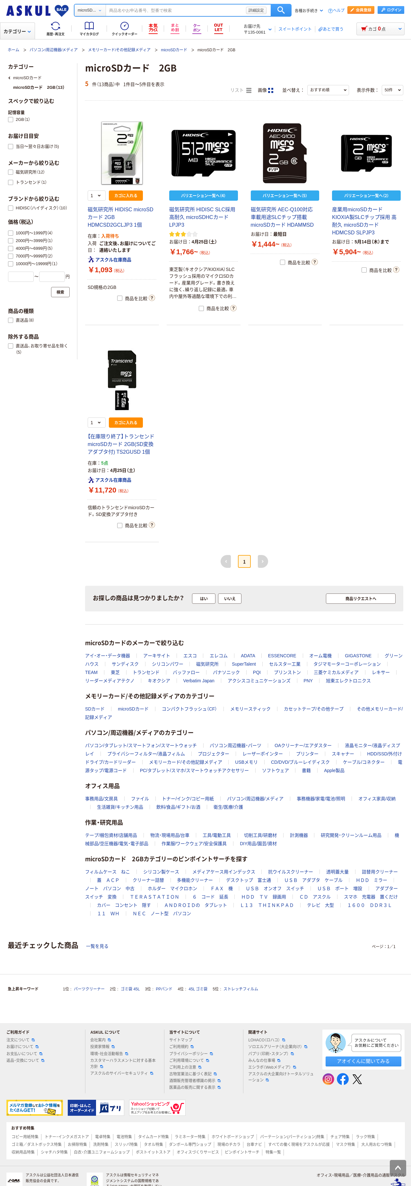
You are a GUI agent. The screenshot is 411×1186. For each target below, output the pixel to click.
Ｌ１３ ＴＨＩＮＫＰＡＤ (267, 905)
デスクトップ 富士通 (248, 880)
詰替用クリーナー (380, 871)
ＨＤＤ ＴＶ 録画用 (263, 896)
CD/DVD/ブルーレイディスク (300, 762)
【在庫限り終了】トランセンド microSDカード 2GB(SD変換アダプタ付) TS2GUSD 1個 (121, 444)
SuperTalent (244, 664)
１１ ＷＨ (108, 913)
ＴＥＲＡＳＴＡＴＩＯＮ (154, 896)
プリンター (307, 753)
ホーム (13, 50)
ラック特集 (365, 1137)
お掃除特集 (77, 1144)
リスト (240, 90)
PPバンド (164, 989)
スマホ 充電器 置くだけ (371, 896)
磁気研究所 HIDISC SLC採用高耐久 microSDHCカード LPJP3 (202, 217)
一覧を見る (97, 946)
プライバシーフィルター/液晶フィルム (146, 753)
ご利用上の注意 (185, 1067)
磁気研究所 (207, 664)
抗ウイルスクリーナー (290, 871)
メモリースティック (250, 708)
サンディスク (125, 664)
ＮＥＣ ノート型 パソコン (162, 913)
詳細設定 (256, 10)
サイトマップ (180, 1040)
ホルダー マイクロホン (172, 888)
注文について (20, 1040)
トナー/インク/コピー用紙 (188, 798)
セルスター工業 (285, 664)
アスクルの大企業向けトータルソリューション (281, 1077)
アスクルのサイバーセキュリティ (121, 1073)
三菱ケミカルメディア (336, 672)
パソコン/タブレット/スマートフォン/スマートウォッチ (141, 745)
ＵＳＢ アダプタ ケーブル (313, 880)
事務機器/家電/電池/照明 (321, 798)
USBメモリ (246, 762)
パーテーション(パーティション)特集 (292, 1137)
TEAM (91, 672)
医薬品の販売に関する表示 (195, 1087)
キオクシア (159, 680)
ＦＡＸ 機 (221, 888)
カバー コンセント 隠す (124, 905)
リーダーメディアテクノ (110, 680)
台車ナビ (254, 1144)
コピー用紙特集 (25, 1137)
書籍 (306, 770)
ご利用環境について (189, 1060)
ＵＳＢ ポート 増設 (339, 888)
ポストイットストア (153, 1152)
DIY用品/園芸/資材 (258, 843)
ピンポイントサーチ (242, 1152)
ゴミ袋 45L (130, 989)
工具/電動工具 (217, 835)
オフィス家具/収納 (377, 798)
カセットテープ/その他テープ (314, 708)
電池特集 (124, 1137)
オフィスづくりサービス (198, 1152)
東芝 (115, 672)
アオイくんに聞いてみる (363, 1061)
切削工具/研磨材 (260, 835)
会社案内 (100, 1040)
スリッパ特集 (126, 1144)
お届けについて (22, 1047)
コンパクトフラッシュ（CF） (189, 708)
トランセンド (146, 672)
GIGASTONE (358, 655)
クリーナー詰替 (148, 880)
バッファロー (186, 672)
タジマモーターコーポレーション (347, 664)
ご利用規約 (181, 1047)
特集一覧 (273, 1152)
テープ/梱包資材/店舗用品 (111, 835)
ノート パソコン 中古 (110, 888)
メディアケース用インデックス (223, 871)
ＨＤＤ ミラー (371, 880)
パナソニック (226, 672)
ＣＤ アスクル (315, 896)
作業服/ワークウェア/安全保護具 (194, 843)
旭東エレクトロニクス (348, 680)
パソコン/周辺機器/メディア (54, 50)
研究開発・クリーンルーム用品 (351, 835)
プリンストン (287, 672)
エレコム (219, 655)
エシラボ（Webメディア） (272, 1067)
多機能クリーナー (195, 880)
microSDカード (174, 50)
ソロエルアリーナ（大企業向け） (277, 1047)
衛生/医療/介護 (228, 807)
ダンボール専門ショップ (190, 1144)
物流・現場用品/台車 (170, 835)
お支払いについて (24, 1054)
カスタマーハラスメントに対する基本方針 (123, 1063)
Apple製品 (334, 770)
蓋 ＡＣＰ (108, 880)
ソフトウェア (275, 770)
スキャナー (343, 753)
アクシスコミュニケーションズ (259, 680)
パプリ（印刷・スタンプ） (271, 1054)
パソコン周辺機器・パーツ (235, 745)
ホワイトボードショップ (233, 1137)
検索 (281, 10)
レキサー (381, 672)
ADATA (248, 655)
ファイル (140, 798)
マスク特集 (345, 1144)
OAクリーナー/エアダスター (303, 745)
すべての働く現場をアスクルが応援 (299, 1144)
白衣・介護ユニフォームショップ (102, 1152)
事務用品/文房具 (101, 798)
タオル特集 (153, 1144)
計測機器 (299, 835)
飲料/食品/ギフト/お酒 (178, 807)
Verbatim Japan (198, 680)
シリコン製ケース (161, 871)
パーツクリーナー (89, 989)
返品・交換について (25, 1060)
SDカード (95, 708)
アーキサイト (156, 655)
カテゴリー (17, 31)
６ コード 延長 (210, 896)
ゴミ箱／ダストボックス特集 (37, 1144)
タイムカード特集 (153, 1137)
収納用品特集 (23, 1152)
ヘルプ (339, 11)
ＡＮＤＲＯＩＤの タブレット (195, 905)
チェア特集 (340, 1137)
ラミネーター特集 (190, 1137)
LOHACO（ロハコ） (266, 1040)
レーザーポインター (262, 753)
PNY (308, 680)
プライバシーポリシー (191, 1054)
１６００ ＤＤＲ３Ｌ (369, 905)
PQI (257, 672)
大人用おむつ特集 (376, 1144)
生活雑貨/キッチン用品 (120, 807)
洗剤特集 (101, 1144)
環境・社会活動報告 (109, 1054)
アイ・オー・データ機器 (107, 655)
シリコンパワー (167, 664)
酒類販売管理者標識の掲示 (195, 1081)
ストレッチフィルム (240, 989)
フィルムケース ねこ (107, 871)
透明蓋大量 (337, 871)
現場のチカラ (228, 1144)
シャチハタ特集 (54, 1152)
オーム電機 (320, 655)
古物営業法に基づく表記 (193, 1074)
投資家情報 (102, 1047)
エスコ (190, 655)
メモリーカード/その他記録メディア (119, 50)
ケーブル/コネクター (364, 762)
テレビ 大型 (320, 905)
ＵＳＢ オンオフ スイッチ (275, 888)
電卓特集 (102, 1137)
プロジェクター (213, 753)
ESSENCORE (282, 655)
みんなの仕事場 (264, 1060)
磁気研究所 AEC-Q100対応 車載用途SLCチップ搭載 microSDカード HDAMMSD (282, 217)
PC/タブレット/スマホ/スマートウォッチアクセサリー (194, 770)
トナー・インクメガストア (67, 1137)
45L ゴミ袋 (198, 989)
